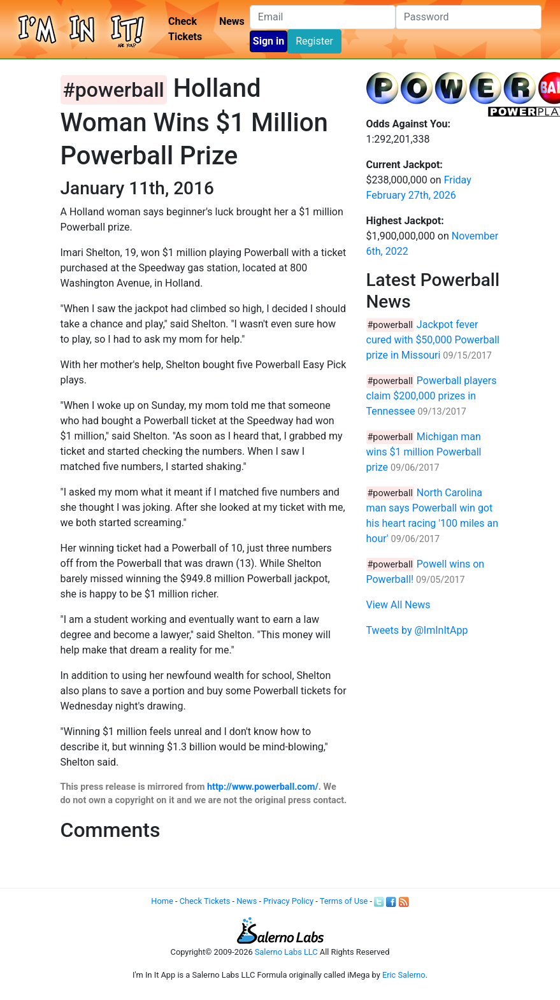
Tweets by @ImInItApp (417, 630)
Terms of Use (344, 901)
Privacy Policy (288, 901)
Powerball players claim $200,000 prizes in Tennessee (431, 396)
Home (162, 901)
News (232, 21)
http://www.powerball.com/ (263, 787)
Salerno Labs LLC (286, 952)
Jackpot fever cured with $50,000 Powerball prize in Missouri (432, 339)
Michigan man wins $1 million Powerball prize (424, 452)
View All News (398, 605)
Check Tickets (185, 29)
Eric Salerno (404, 975)
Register (314, 41)
